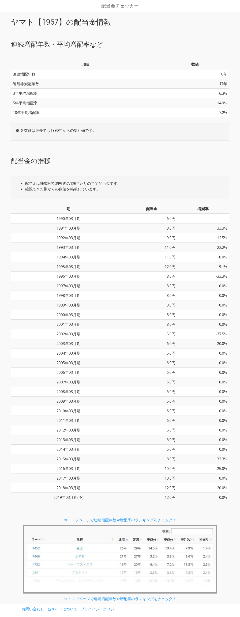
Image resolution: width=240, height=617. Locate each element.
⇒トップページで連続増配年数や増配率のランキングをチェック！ (120, 519)
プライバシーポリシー (99, 609)
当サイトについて (62, 609)
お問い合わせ (33, 609)
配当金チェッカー (120, 5)
